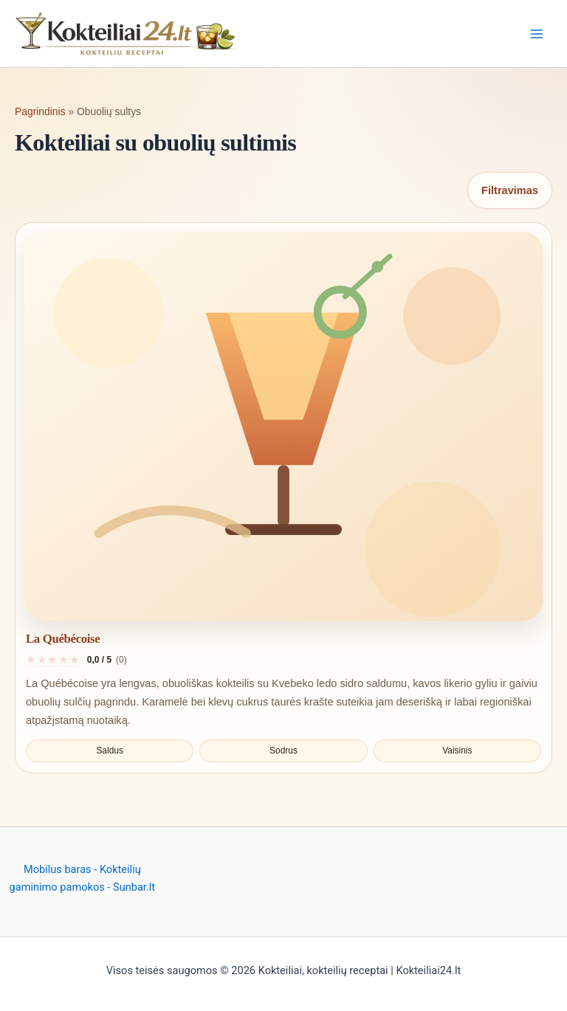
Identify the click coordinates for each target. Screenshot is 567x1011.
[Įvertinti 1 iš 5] (31, 660)
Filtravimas (509, 190)
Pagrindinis (40, 111)
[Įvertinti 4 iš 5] (64, 660)
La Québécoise (63, 639)
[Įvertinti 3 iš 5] (53, 660)
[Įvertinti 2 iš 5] (42, 660)
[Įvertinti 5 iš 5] (75, 660)
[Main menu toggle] (536, 33)
